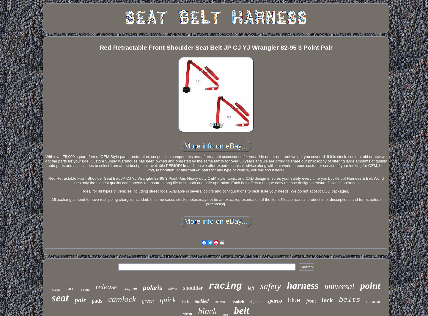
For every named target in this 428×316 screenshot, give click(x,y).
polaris (153, 287)
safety (270, 286)
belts (349, 300)
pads (97, 301)
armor (220, 301)
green (148, 301)
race (70, 288)
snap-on (130, 289)
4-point (85, 289)
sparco (275, 301)
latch (185, 302)
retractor (373, 301)
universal (340, 286)
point (370, 285)
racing (225, 286)
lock (327, 300)
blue (294, 300)
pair (80, 300)
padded (202, 301)
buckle (56, 289)
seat (60, 298)
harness (302, 285)
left (251, 288)
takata (172, 289)
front (311, 301)
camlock (122, 299)
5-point (256, 301)
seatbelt (238, 301)
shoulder (192, 288)
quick (168, 300)
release (107, 286)
